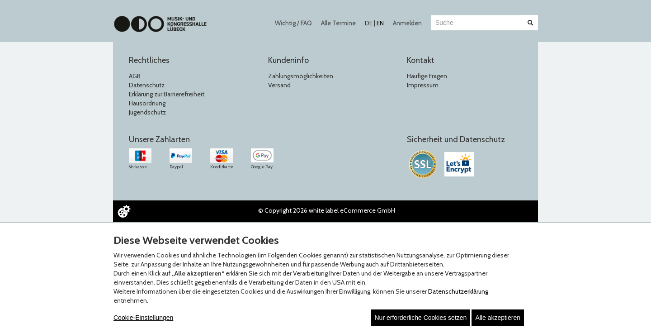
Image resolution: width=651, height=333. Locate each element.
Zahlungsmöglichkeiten (300, 76)
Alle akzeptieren (497, 317)
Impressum (423, 85)
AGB (135, 76)
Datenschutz (147, 85)
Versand (279, 85)
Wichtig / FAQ (293, 23)
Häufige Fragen (427, 76)
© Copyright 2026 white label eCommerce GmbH (326, 210)
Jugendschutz (147, 112)
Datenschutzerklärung (458, 291)
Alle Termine (338, 23)
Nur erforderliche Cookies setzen (421, 317)
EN (380, 23)
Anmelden (407, 23)
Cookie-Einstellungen (143, 317)
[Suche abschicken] (530, 22)
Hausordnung (147, 103)
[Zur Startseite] (160, 19)
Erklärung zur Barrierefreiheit (166, 94)
